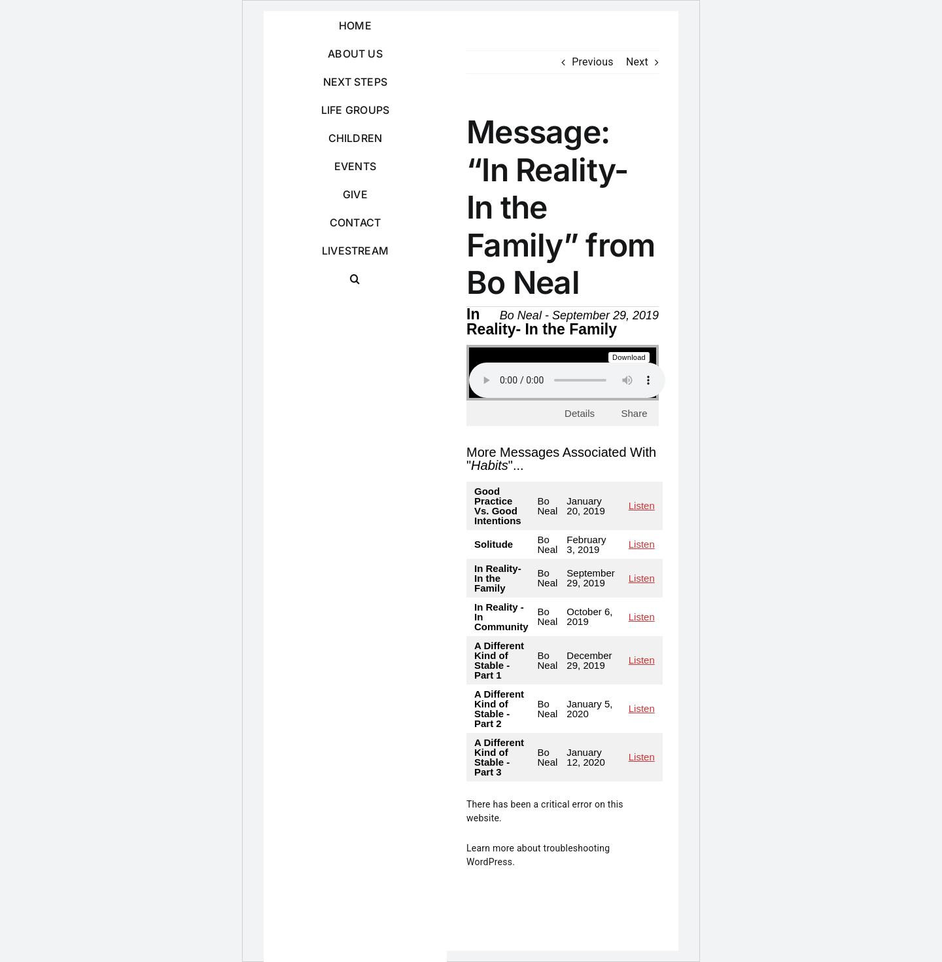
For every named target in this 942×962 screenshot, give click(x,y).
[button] (355, 279)
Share (634, 413)
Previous (593, 62)
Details (580, 413)
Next (637, 62)
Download (629, 357)
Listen (642, 505)
